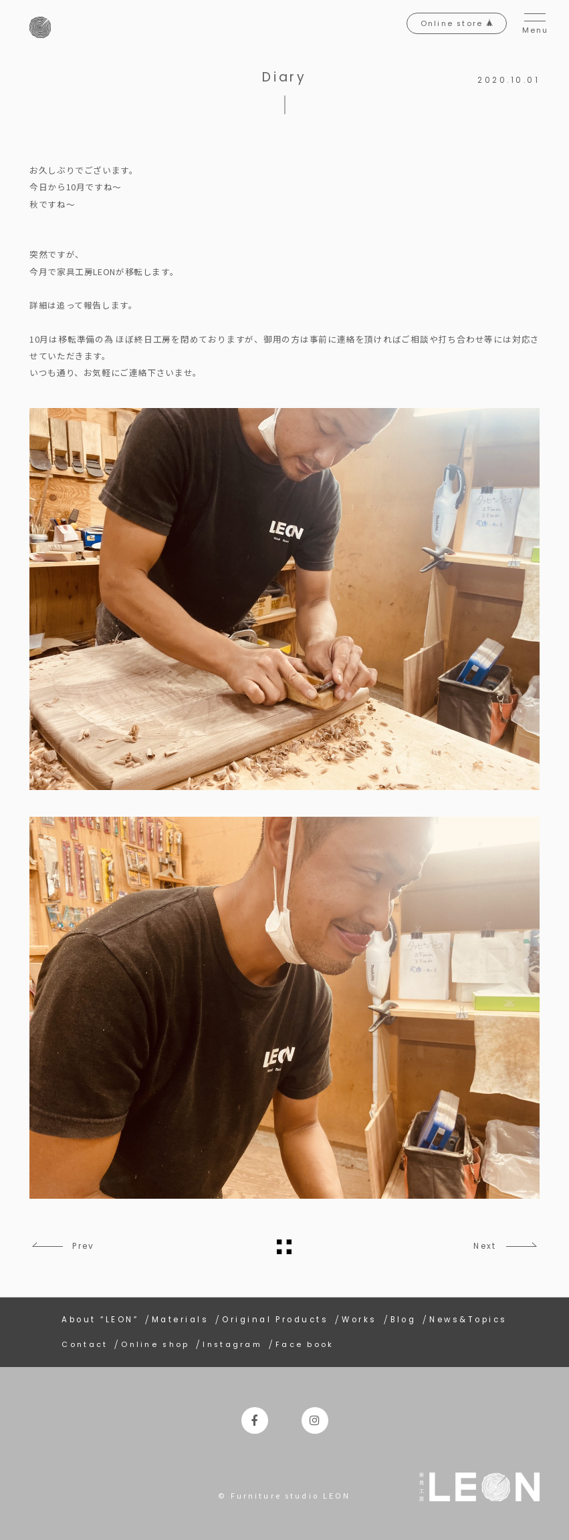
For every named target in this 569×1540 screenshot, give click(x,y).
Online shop (159, 1343)
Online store (443, 27)
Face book (314, 1343)
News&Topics (468, 1317)
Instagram (240, 1343)
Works (359, 1317)
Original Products (275, 1317)
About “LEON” (100, 1317)
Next (480, 1246)
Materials (180, 1317)
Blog (403, 1317)
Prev (89, 1246)
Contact (85, 1343)
